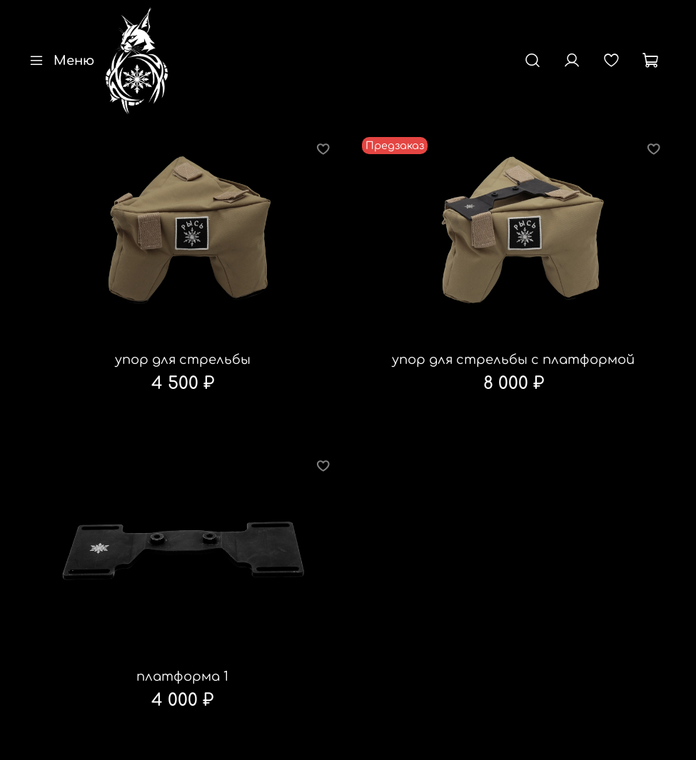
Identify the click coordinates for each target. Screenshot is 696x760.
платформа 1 (182, 676)
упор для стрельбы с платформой (513, 360)
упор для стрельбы (183, 360)
